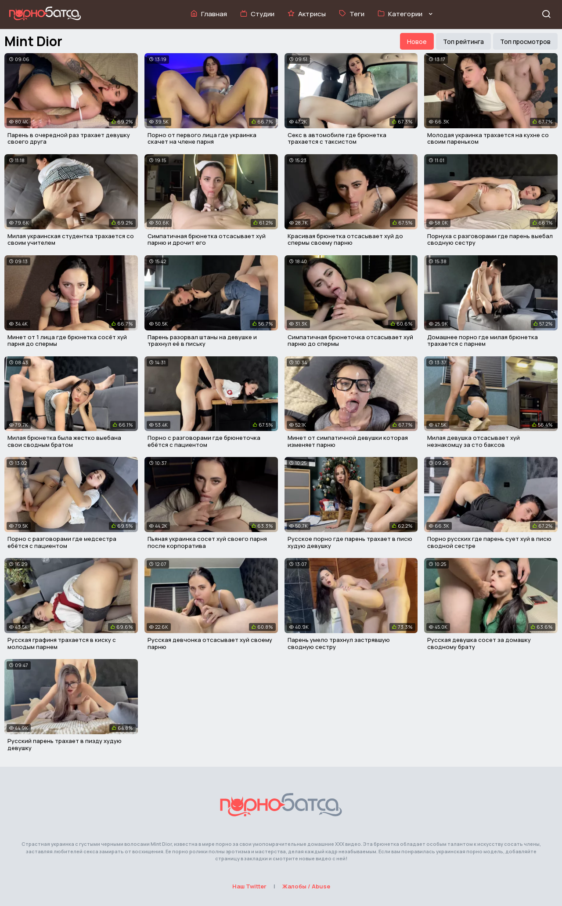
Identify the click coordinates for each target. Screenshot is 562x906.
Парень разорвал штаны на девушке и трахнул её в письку (202, 340)
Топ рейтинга (463, 41)
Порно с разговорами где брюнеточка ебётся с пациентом (204, 441)
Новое (417, 41)
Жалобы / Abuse (306, 886)
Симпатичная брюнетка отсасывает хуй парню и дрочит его (207, 239)
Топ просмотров (525, 41)
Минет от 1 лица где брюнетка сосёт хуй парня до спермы (67, 340)
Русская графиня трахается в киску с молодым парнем (61, 643)
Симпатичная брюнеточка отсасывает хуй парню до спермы (350, 340)
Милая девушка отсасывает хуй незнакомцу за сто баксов (473, 441)
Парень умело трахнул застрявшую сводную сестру (339, 643)
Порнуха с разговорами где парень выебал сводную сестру (490, 239)
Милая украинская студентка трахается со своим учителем (70, 239)
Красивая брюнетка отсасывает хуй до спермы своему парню (345, 239)
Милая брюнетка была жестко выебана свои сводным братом (64, 441)
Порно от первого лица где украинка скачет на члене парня (202, 138)
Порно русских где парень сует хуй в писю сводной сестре (489, 542)
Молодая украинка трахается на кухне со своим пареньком (488, 138)
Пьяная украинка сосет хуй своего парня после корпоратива (207, 542)
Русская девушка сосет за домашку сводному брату (479, 643)
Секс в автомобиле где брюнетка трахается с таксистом (337, 138)
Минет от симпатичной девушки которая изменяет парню (348, 441)
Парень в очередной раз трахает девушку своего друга (68, 138)
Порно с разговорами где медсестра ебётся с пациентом (61, 542)
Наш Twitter (249, 886)
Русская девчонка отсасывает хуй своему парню (210, 643)
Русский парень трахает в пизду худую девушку (64, 744)
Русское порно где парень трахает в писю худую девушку (350, 542)
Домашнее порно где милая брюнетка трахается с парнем (482, 340)
